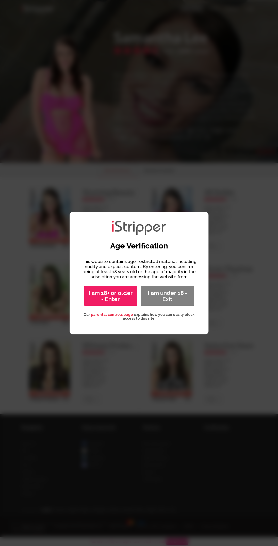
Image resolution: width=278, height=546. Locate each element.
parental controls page (112, 314)
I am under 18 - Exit (167, 295)
